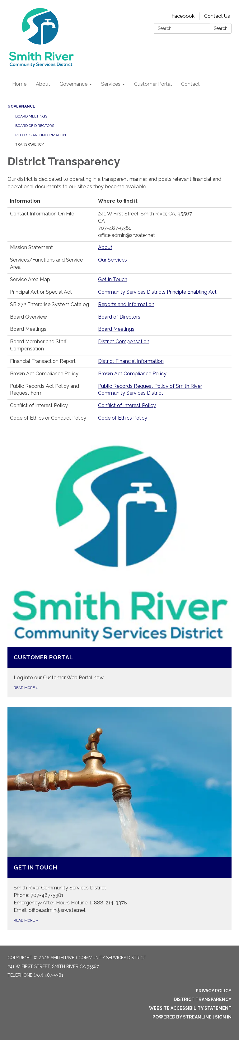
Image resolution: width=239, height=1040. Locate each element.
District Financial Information (131, 361)
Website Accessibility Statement (190, 1008)
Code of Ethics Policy (122, 418)
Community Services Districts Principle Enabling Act (157, 292)
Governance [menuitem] (73, 84)
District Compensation (123, 341)
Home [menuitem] (19, 84)
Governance (21, 106)
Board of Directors (34, 125)
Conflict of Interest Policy (127, 405)
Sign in (223, 1016)
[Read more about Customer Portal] (119, 568)
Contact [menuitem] (190, 84)
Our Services (112, 260)
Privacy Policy (214, 990)
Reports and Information (40, 135)
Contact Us (217, 16)
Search (220, 28)
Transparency (29, 144)
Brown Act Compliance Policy (132, 374)
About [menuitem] (43, 84)
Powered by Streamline (182, 1016)
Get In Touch (112, 279)
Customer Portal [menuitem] (153, 84)
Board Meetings (31, 116)
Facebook (182, 16)
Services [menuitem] (110, 84)
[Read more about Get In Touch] (119, 818)
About (105, 247)
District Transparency (203, 999)
